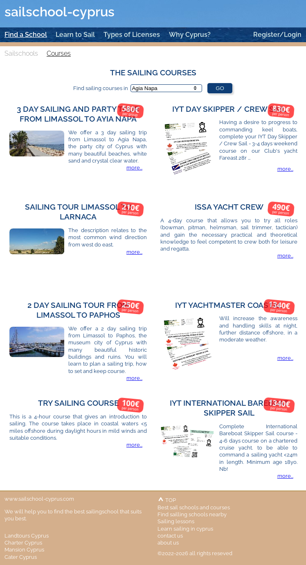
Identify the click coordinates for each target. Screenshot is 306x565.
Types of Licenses (132, 34)
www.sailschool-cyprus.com (39, 498)
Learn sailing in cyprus (185, 528)
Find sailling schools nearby (192, 514)
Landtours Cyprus (26, 535)
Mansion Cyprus (24, 549)
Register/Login (277, 34)
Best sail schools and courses (194, 507)
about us (168, 542)
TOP (167, 500)
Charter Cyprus (23, 542)
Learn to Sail (75, 34)
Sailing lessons (176, 521)
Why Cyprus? (190, 34)
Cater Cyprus (20, 557)
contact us (170, 535)
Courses (59, 53)
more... (134, 167)
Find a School (25, 34)
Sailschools (21, 53)
